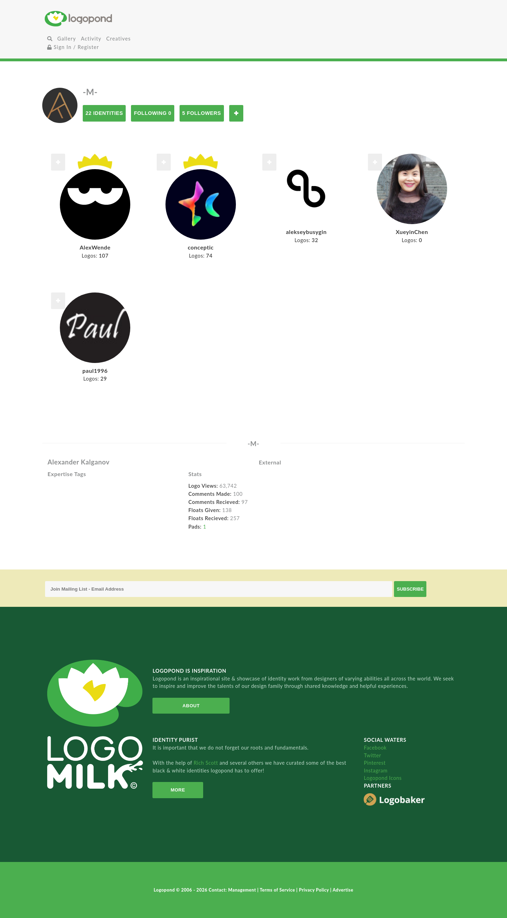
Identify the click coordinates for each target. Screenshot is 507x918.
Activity (91, 39)
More (178, 790)
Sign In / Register (73, 47)
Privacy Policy (314, 890)
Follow (236, 113)
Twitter (372, 755)
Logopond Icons (382, 778)
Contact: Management (233, 890)
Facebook (375, 748)
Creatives (118, 39)
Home (114, 18)
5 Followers (201, 113)
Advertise (343, 890)
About (191, 705)
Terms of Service (278, 890)
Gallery (66, 39)
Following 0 (152, 113)
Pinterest (375, 763)
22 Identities (104, 113)
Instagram (375, 771)
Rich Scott (207, 763)
